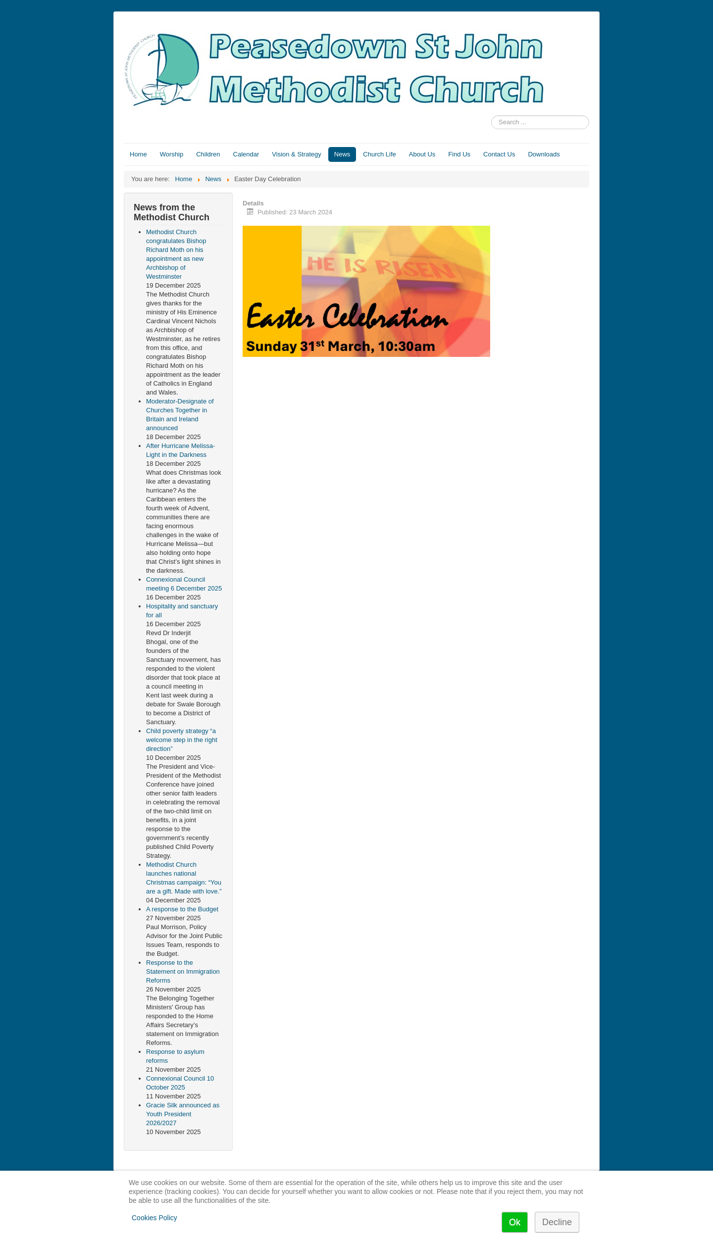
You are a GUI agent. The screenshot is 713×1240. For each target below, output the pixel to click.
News (342, 154)
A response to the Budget (182, 909)
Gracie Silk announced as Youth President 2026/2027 (182, 1114)
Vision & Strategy (296, 154)
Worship (171, 154)
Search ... (491, 115)
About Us (422, 154)
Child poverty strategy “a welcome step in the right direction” (181, 739)
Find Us (459, 154)
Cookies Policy (154, 1218)
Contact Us (499, 154)
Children (208, 154)
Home (138, 154)
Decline (557, 1222)
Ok (514, 1222)
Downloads (544, 154)
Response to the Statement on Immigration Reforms (183, 971)
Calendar (246, 154)
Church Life (379, 154)
